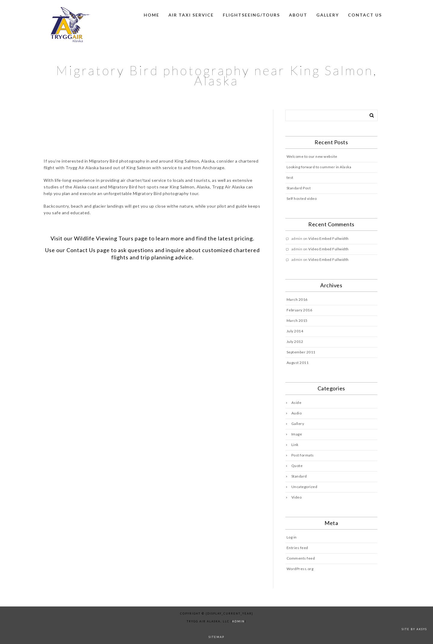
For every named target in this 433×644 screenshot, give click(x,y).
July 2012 (295, 341)
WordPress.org (300, 568)
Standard (299, 476)
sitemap (216, 637)
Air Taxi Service (191, 14)
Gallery (327, 14)
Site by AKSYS (414, 629)
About (298, 14)
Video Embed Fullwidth (328, 238)
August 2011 (298, 362)
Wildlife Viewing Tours (104, 238)
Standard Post (299, 188)
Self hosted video (302, 198)
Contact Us (81, 250)
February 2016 (299, 310)
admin (238, 621)
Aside (296, 402)
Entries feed (297, 547)
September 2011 (301, 352)
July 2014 (295, 331)
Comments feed (301, 558)
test (290, 177)
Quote (297, 465)
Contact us (365, 14)
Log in (292, 537)
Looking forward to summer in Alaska (319, 167)
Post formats (302, 455)
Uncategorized (304, 486)
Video (296, 497)
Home (151, 14)
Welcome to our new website (312, 156)
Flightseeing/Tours (251, 14)
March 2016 (297, 299)
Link (295, 444)
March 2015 (297, 320)
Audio (296, 413)
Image (296, 434)
